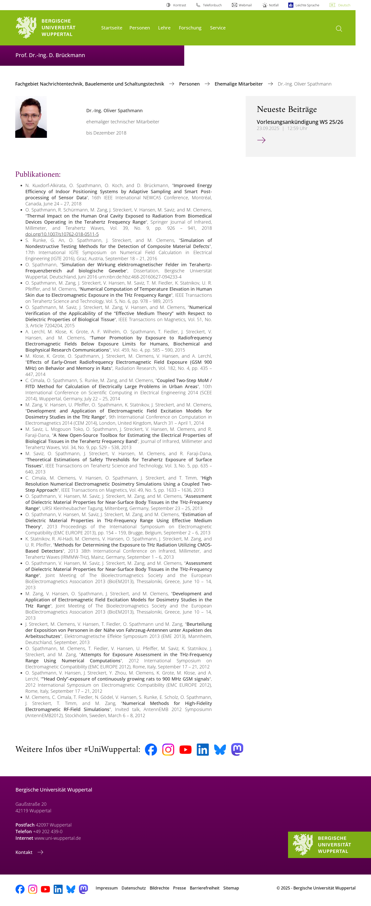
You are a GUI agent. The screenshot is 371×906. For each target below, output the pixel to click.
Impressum (107, 888)
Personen (139, 27)
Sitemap (231, 888)
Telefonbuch (212, 5)
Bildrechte (159, 888)
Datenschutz (134, 888)
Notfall (274, 5)
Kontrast (179, 5)
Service (218, 27)
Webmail (245, 5)
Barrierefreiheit (205, 888)
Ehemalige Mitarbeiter (239, 84)
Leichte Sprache (307, 5)
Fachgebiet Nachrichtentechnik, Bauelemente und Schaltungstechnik (90, 84)
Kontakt (24, 852)
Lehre (164, 27)
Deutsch (344, 5)
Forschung (190, 27)
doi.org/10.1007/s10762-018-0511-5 (62, 234)
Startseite (111, 27)
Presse (179, 888)
